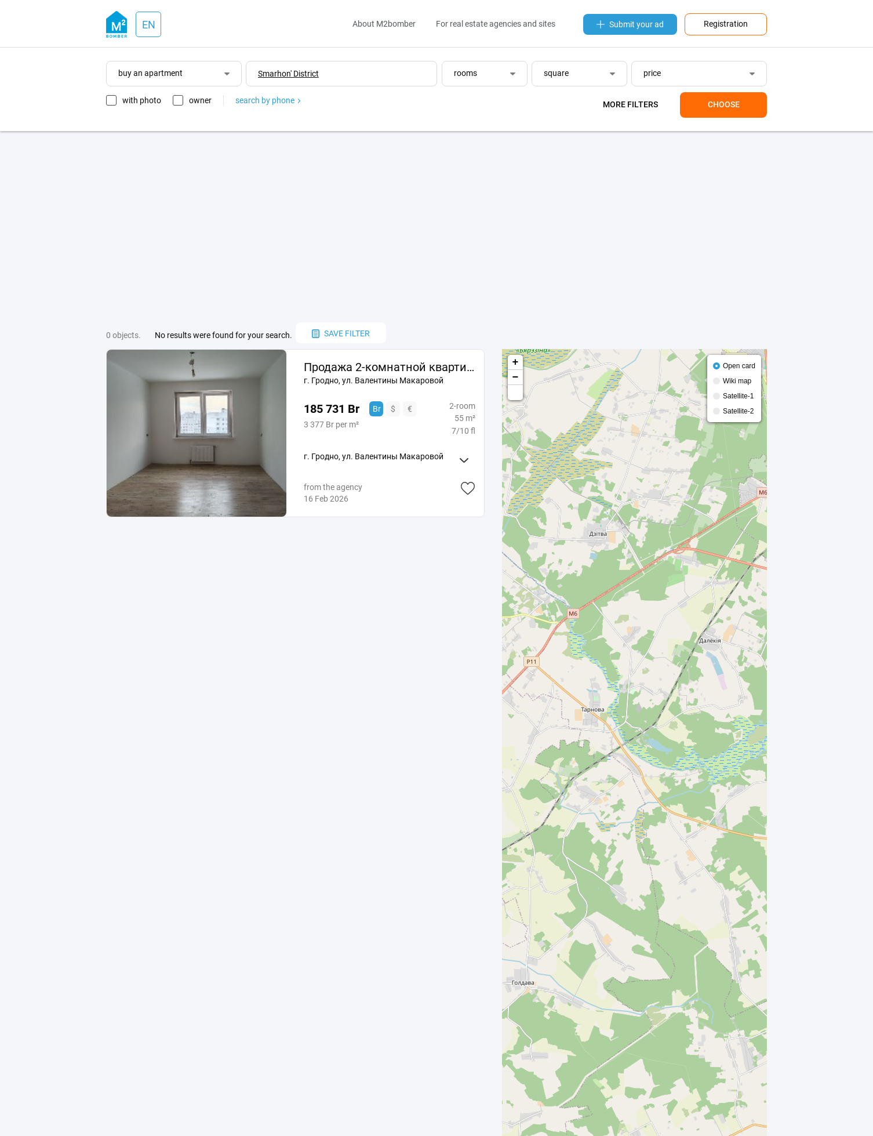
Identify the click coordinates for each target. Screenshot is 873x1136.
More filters (630, 104)
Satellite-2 (738, 411)
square (556, 73)
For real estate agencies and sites (495, 23)
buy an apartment (150, 73)
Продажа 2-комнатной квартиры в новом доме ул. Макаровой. (389, 367)
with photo (141, 100)
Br (377, 408)
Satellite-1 (738, 396)
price (652, 73)
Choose (724, 104)
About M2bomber (384, 23)
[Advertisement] (436, 227)
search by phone (267, 100)
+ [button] (515, 362)
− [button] (515, 377)
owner (200, 100)
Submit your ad (630, 24)
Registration (726, 23)
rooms (465, 73)
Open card (739, 366)
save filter (341, 333)
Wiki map (737, 381)
